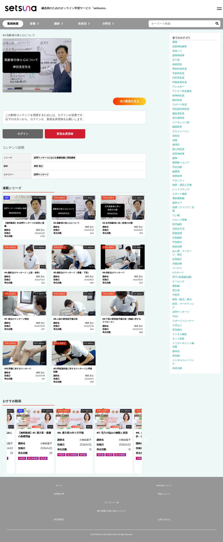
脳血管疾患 (178, 113)
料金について (164, 494)
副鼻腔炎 (177, 64)
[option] (74, 440)
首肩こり (177, 50)
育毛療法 (177, 329)
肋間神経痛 (178, 55)
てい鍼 (176, 215)
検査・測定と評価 (182, 184)
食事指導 (177, 175)
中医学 (176, 294)
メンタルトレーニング (183, 362)
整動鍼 (176, 285)
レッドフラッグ (180, 189)
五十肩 (176, 59)
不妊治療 (177, 167)
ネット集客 (178, 338)
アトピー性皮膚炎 (182, 91)
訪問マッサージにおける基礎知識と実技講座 (54, 157)
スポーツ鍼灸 (179, 193)
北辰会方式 (178, 228)
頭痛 (174, 140)
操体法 (176, 351)
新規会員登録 (65, 133)
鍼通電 (176, 171)
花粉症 (176, 135)
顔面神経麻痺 (179, 46)
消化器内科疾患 (180, 108)
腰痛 (174, 158)
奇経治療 (177, 368)
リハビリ (177, 268)
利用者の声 (59, 494)
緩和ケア (177, 202)
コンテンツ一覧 (111, 502)
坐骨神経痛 (178, 153)
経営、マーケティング (183, 305)
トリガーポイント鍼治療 (183, 345)
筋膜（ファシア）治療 (183, 209)
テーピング (178, 281)
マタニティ (178, 180)
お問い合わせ (164, 519)
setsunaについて (164, 485)
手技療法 (177, 242)
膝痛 (174, 41)
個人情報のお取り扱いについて (111, 511)
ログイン (22, 133)
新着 (34, 23)
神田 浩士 (38, 166)
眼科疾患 (177, 100)
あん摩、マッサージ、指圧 (182, 252)
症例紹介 (177, 259)
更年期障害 (178, 117)
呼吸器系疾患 (179, 82)
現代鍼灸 (177, 224)
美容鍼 (176, 355)
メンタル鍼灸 (179, 334)
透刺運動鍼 (178, 198)
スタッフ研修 (179, 219)
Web (175, 316)
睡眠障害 (177, 126)
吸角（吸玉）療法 (182, 299)
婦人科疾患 (178, 149)
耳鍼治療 (177, 263)
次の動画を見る (129, 101)
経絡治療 (177, 246)
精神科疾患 (178, 95)
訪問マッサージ (41, 174)
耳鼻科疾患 (178, 73)
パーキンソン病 (180, 122)
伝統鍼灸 (177, 237)
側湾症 (176, 144)
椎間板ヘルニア (180, 162)
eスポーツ (177, 272)
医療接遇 (177, 233)
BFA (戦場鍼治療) (182, 276)
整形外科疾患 (179, 68)
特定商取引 (59, 519)
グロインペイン (180, 131)
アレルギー (178, 86)
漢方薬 (176, 290)
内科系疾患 (178, 77)
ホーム (59, 485)
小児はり (177, 325)
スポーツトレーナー (183, 320)
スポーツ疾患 (179, 104)
